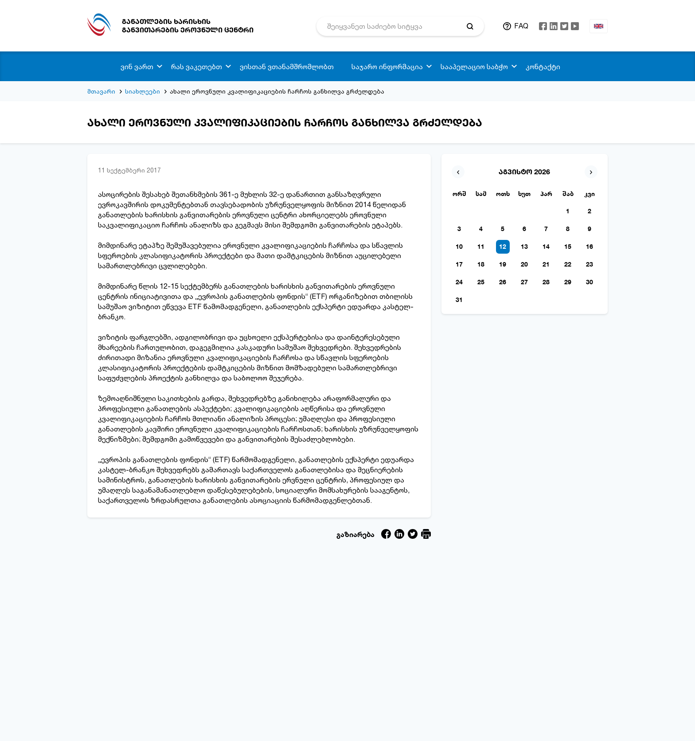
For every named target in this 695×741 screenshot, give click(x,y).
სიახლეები (142, 91)
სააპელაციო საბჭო (474, 66)
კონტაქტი (543, 66)
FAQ (521, 25)
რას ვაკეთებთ (196, 66)
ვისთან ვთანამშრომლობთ (287, 66)
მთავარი (101, 91)
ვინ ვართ (137, 66)
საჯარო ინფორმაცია (387, 66)
